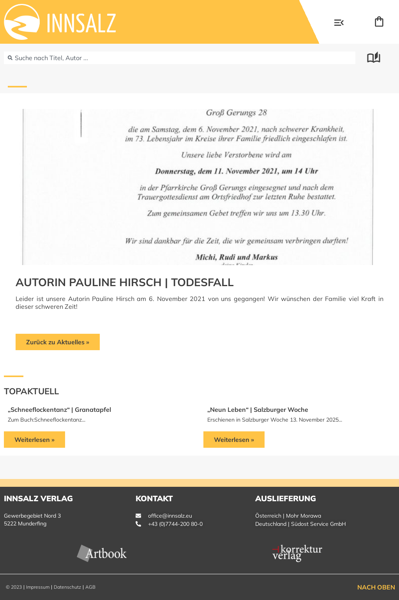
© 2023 (14, 587)
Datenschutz (67, 587)
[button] (339, 23)
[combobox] (179, 58)
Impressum (37, 587)
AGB (90, 587)
